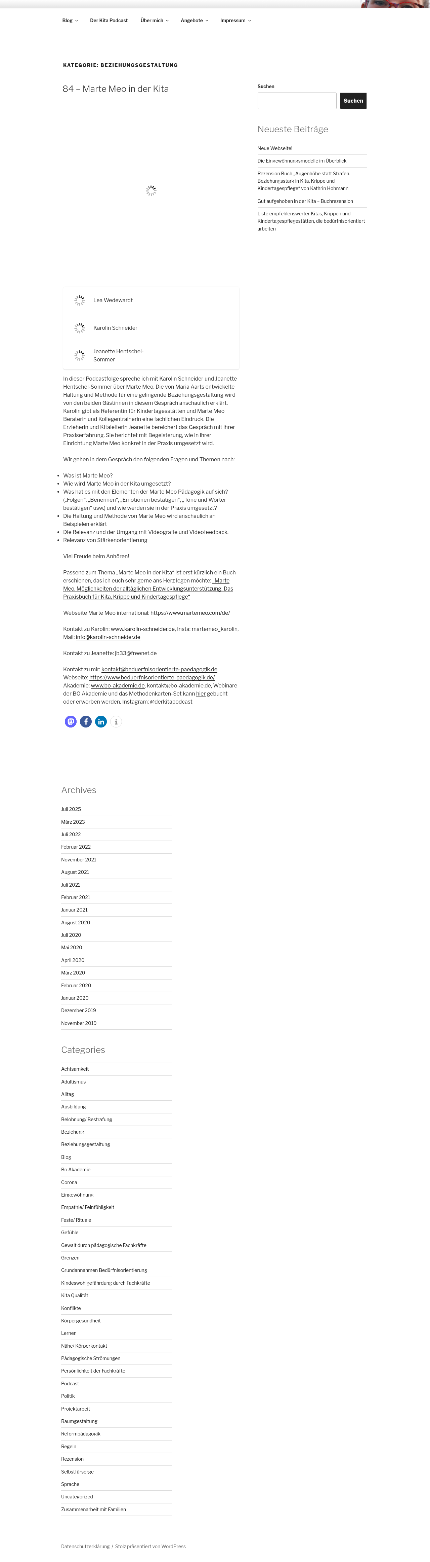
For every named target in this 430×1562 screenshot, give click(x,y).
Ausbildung (73, 1106)
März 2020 (73, 972)
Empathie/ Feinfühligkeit (87, 1207)
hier (201, 693)
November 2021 (78, 859)
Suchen (266, 86)
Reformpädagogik (80, 1433)
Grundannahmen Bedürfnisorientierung (104, 1270)
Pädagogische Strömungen (91, 1358)
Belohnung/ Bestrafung (86, 1119)
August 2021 (75, 872)
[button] (71, 721)
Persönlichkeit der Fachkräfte (93, 1371)
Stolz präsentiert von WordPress (150, 1546)
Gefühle (70, 1232)
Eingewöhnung (77, 1195)
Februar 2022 (76, 847)
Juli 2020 (71, 935)
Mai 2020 (71, 947)
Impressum (236, 20)
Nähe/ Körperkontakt (84, 1346)
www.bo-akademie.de (117, 685)
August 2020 (75, 922)
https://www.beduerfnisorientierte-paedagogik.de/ (152, 677)
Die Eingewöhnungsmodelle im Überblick (302, 161)
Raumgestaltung (79, 1421)
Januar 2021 (74, 910)
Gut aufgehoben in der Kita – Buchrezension (305, 201)
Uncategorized (77, 1496)
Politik (68, 1396)
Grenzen (70, 1258)
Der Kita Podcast (109, 20)
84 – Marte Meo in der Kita (115, 88)
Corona (69, 1182)
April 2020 (73, 960)
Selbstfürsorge (77, 1472)
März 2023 (73, 822)
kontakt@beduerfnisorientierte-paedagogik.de (159, 669)
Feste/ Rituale (76, 1220)
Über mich (155, 20)
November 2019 (78, 1023)
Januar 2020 (75, 998)
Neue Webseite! (275, 148)
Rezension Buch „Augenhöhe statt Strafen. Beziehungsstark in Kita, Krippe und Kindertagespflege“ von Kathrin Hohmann (304, 181)
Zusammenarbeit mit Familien (93, 1509)
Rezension (72, 1459)
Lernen (69, 1333)
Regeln (68, 1446)
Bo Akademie (75, 1169)
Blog (70, 20)
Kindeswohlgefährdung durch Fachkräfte (105, 1283)
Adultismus (73, 1082)
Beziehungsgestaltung (85, 1144)
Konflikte (71, 1308)
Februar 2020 (76, 985)
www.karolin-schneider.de (143, 629)
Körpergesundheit (81, 1320)
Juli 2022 (71, 834)
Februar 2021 (75, 897)
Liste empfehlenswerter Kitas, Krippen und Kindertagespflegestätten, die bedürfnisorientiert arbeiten (311, 221)
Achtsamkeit (75, 1069)
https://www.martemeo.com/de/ (190, 613)
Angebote (195, 20)
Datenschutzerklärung (85, 1546)
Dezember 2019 (78, 1010)
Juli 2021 (70, 885)
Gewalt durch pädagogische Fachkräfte (103, 1245)
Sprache (70, 1484)
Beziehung (72, 1132)
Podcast (70, 1383)
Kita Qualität (74, 1295)
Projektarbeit (75, 1409)
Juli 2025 (71, 809)
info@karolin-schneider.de (108, 637)
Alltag (67, 1094)
